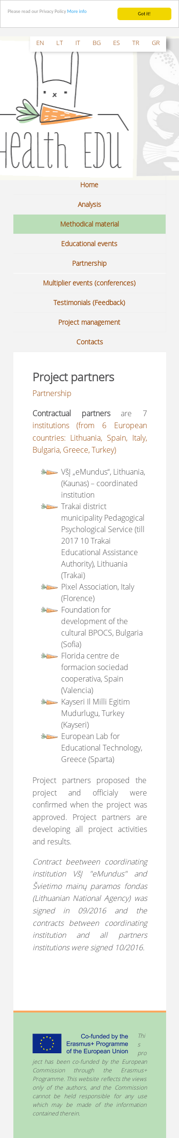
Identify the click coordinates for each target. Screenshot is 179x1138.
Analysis (89, 204)
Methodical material (89, 223)
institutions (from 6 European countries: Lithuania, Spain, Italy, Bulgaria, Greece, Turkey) (89, 437)
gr (156, 42)
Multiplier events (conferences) (89, 282)
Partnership (89, 263)
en (40, 42)
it (77, 42)
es (116, 42)
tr (135, 42)
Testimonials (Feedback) (89, 302)
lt (59, 42)
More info (77, 11)
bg (97, 42)
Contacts (89, 341)
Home (89, 184)
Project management (89, 322)
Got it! (144, 14)
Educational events (89, 243)
